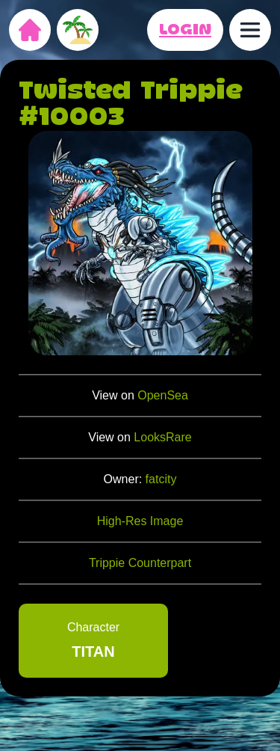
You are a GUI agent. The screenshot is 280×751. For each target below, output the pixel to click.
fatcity (161, 479)
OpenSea (162, 395)
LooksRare (162, 437)
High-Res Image (140, 521)
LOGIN (185, 30)
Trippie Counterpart (140, 563)
